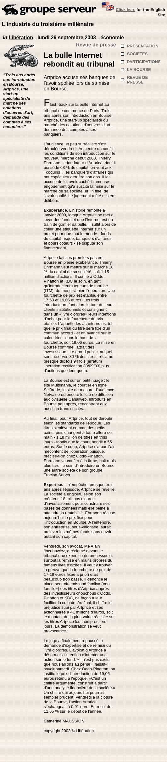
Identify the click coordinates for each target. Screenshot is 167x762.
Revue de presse (96, 44)
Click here (125, 9)
